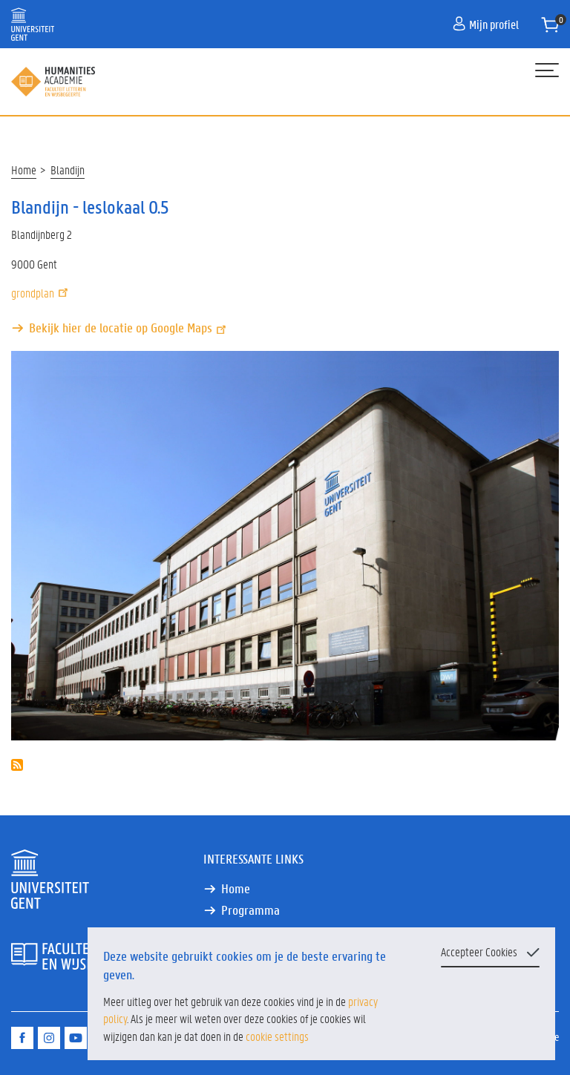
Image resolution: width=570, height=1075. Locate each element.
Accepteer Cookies (479, 951)
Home (23, 169)
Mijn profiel (486, 24)
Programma (250, 909)
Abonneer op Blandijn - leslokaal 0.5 (17, 765)
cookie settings (277, 1036)
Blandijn (67, 169)
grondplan (41, 292)
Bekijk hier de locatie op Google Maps (129, 327)
